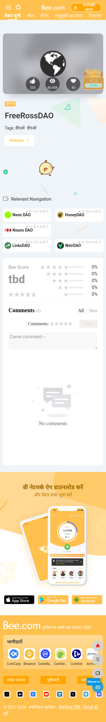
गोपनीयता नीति (69, 707)
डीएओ (10, 104)
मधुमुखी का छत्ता (68, 15)
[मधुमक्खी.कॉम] (97, 646)
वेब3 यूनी (13, 15)
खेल (30, 15)
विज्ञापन (95, 15)
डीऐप (44, 15)
